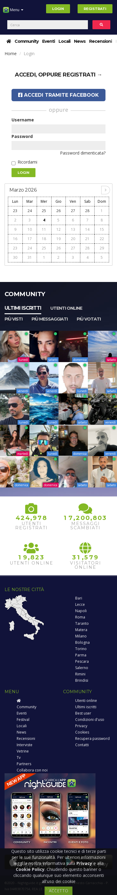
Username (23, 120)
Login (58, 9)
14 (87, 229)
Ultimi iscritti (23, 308)
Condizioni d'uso (89, 719)
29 (102, 248)
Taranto (82, 623)
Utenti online (66, 308)
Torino (81, 648)
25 (44, 210)
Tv (19, 757)
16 (15, 238)
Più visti (13, 319)
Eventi (48, 41)
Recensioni (100, 41)
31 (30, 257)
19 (58, 238)
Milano (81, 636)
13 (73, 229)
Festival (23, 719)
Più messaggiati (50, 319)
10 (30, 229)
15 (102, 229)
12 (58, 229)
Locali (64, 41)
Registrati (95, 9)
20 (73, 238)
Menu (13, 12)
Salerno (81, 667)
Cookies (82, 732)
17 (30, 238)
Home (11, 53)
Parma (80, 655)
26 (58, 210)
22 (102, 238)
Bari (78, 598)
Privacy (81, 725)
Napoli (81, 610)
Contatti (82, 744)
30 (15, 257)
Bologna (82, 642)
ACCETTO (58, 890)
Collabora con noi (32, 770)
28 (87, 210)
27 (73, 210)
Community (26, 41)
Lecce (80, 604)
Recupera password (92, 738)
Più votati (89, 319)
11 (44, 229)
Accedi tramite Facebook (58, 95)
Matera (81, 629)
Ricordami (27, 162)
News (79, 41)
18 (44, 238)
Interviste (24, 744)
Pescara (82, 661)
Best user (83, 713)
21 (87, 238)
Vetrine (23, 751)
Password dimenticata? (82, 153)
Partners (24, 763)
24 (30, 210)
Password (22, 136)
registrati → (82, 74)
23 (15, 210)
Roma (80, 617)
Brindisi (81, 680)
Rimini (80, 674)
